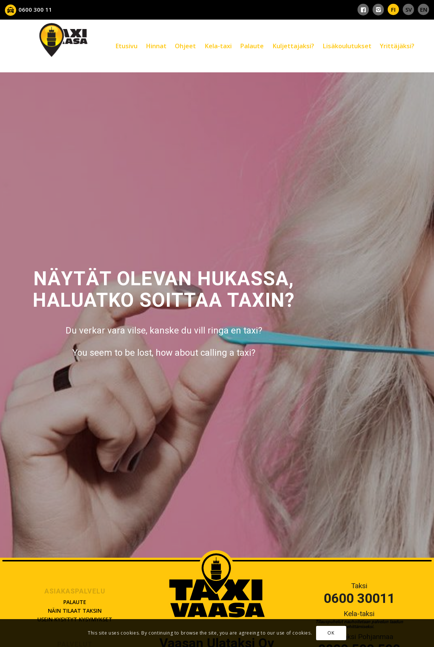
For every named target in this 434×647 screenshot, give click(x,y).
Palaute (74, 602)
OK (330, 633)
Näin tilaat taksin (75, 610)
